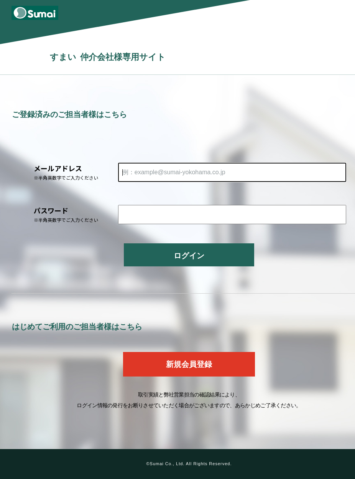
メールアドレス (76, 172)
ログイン (189, 255)
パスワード (76, 214)
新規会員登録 (189, 364)
